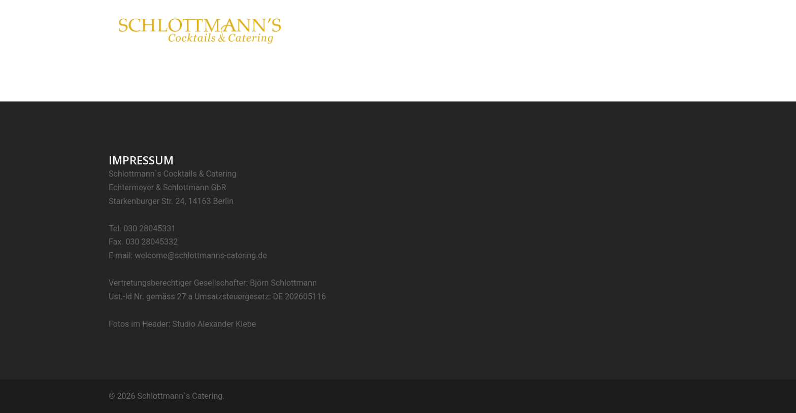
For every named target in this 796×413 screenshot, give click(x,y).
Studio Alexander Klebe (214, 324)
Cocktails (492, 29)
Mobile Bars (582, 29)
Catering (534, 29)
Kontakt (667, 29)
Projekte (628, 29)
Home (454, 29)
